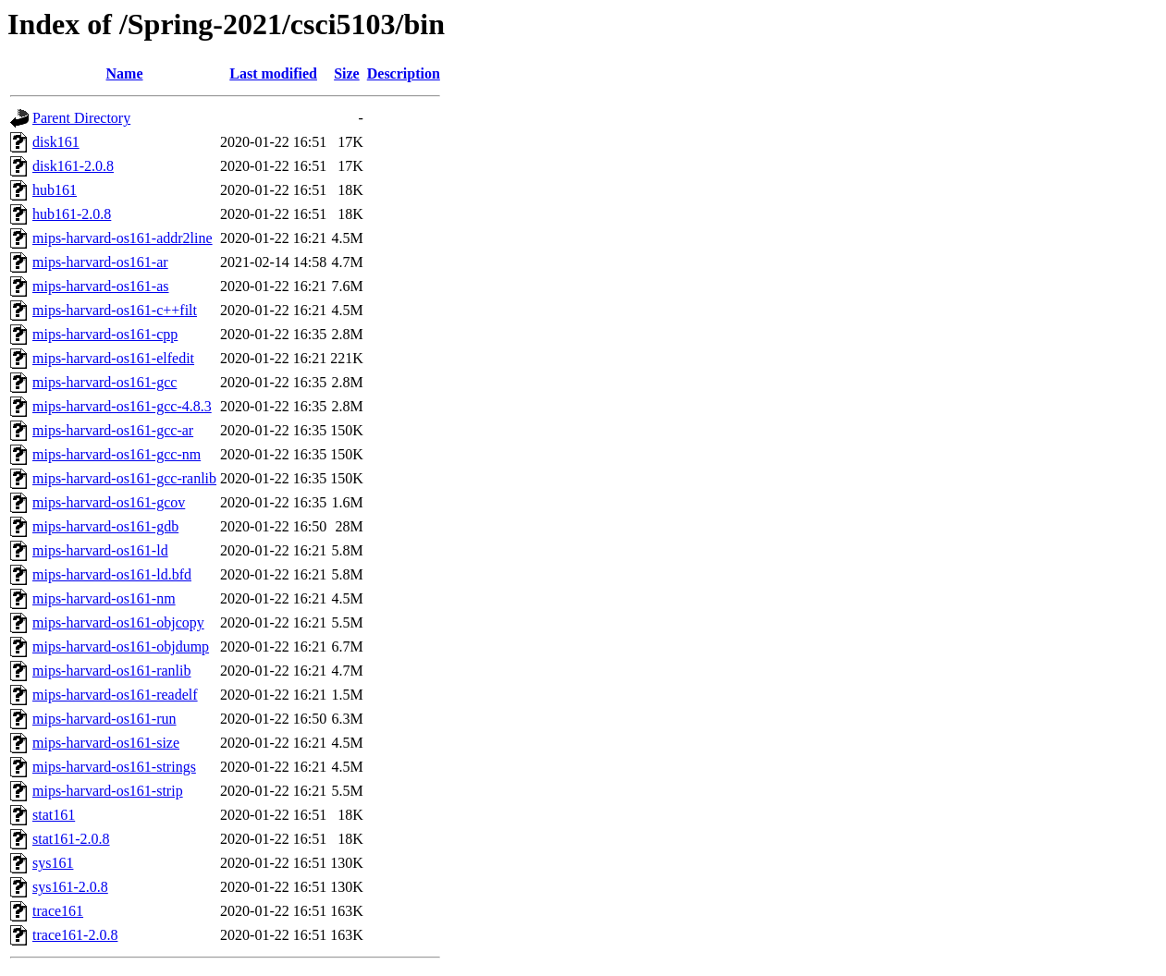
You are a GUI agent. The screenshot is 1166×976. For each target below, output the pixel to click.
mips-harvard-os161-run (104, 718)
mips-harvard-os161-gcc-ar (112, 430)
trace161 (57, 911)
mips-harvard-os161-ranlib (111, 670)
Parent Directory (81, 118)
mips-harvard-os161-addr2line (122, 238)
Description (403, 73)
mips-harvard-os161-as (100, 286)
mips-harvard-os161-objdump (120, 646)
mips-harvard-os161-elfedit (113, 358)
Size (347, 73)
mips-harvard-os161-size (105, 742)
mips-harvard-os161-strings (114, 767)
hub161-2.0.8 (71, 214)
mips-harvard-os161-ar (100, 262)
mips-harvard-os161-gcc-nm (116, 454)
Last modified (273, 73)
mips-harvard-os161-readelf (115, 694)
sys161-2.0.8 (70, 887)
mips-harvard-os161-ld (100, 550)
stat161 (53, 815)
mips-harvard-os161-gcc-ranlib (124, 478)
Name (124, 73)
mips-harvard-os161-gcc (104, 382)
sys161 (52, 863)
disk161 (56, 142)
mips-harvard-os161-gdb (105, 526)
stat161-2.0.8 (71, 839)
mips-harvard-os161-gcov (108, 502)
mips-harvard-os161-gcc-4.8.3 (122, 406)
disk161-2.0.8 (73, 166)
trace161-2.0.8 (74, 935)
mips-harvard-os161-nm (104, 598)
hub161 (54, 190)
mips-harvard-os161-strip (107, 791)
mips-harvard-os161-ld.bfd (111, 574)
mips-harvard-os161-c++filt (114, 310)
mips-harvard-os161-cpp (105, 334)
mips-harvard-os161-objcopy (118, 622)
